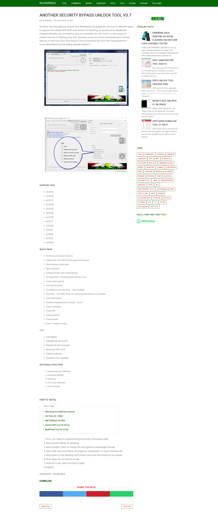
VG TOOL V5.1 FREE (54, 416)
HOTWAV (141, 202)
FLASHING (160, 154)
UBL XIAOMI (142, 207)
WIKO (153, 193)
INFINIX (89, 3)
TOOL (64, 3)
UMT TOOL (154, 207)
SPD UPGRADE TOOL (146, 189)
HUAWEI (160, 167)
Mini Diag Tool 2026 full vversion (60, 412)
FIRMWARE (76, 3)
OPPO (112, 3)
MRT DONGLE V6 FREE (55, 421)
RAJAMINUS (47, 3)
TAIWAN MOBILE (166, 180)
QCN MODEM (162, 189)
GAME (155, 180)
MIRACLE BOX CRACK (163, 172)
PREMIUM (170, 154)
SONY (172, 189)
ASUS (140, 172)
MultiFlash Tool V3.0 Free (56, 429)
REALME (144, 3)
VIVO (122, 3)
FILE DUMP (157, 3)
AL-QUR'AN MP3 (144, 198)
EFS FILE (167, 198)
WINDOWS (150, 167)
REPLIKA (150, 176)
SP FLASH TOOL (144, 180)
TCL (155, 202)
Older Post (127, 506)
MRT (157, 159)
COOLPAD (157, 198)
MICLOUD (152, 163)
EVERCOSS (166, 159)
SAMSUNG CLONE (166, 163)
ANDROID (141, 185)
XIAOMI (132, 3)
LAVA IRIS (149, 172)
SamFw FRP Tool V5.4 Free (57, 425)
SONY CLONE (143, 193)
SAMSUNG (101, 3)
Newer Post (45, 506)
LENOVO (167, 176)
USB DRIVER (171, 167)
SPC (157, 185)
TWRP (159, 176)
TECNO (162, 202)
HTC (149, 202)
